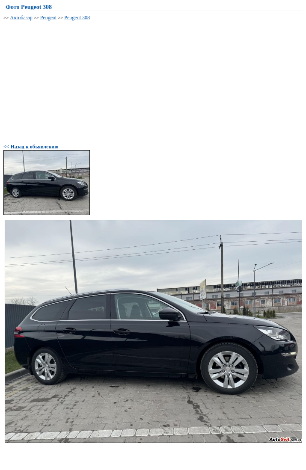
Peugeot (48, 18)
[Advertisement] (154, 81)
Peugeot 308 (77, 18)
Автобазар (21, 18)
